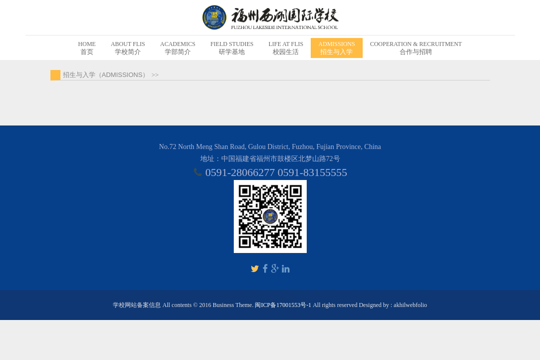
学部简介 (177, 48)
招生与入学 (336, 48)
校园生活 (286, 48)
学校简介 (128, 48)
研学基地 (231, 48)
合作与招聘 (416, 48)
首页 (86, 48)
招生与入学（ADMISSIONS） (106, 74)
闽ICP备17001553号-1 (283, 305)
